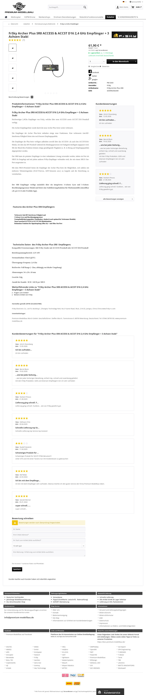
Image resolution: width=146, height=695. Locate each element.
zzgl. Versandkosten (101, 50)
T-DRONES (122, 652)
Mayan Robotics (68, 665)
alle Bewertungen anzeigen (118, 198)
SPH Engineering (124, 649)
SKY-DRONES (95, 668)
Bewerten (104, 66)
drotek (8, 668)
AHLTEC (9, 647)
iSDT (64, 655)
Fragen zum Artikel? (20, 293)
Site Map (56, 618)
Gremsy (37, 665)
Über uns (56, 610)
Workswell (122, 668)
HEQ (63, 647)
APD (7, 652)
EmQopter (38, 652)
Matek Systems (67, 660)
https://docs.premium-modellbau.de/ (111, 642)
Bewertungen (26, 97)
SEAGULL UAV (95, 663)
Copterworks (11, 663)
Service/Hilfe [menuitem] (135, 2)
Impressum (103, 623)
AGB (100, 618)
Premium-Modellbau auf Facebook (19, 634)
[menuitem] (67, 8)
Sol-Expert (122, 647)
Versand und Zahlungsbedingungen (112, 610)
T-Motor (121, 655)
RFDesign (93, 660)
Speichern (17, 569)
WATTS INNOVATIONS (126, 665)
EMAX (36, 647)
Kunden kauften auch (17, 579)
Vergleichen (94, 66)
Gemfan (37, 660)
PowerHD (93, 655)
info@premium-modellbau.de (19, 617)
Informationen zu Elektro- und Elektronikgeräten (117, 626)
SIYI (91, 665)
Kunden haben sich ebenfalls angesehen (40, 579)
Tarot (120, 657)
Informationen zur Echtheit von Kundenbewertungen (72, 621)
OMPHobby (94, 647)
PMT (91, 652)
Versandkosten (68, 691)
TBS (119, 660)
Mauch (64, 663)
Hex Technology (40, 668)
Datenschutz (104, 621)
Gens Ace (37, 663)
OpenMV (93, 649)
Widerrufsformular (106, 615)
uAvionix (121, 663)
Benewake (10, 657)
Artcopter (9, 655)
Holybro (65, 649)
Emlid (36, 649)
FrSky (36, 657)
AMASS (8, 649)
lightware (65, 657)
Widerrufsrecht (105, 613)
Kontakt (55, 613)
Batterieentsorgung (60, 615)
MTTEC (64, 668)
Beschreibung (14, 97)
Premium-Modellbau (97, 657)
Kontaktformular (100, 691)
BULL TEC (9, 660)
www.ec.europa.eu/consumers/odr (63, 636)
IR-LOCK (65, 652)
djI (7, 665)
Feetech (37, 655)
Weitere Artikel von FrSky (22, 295)
